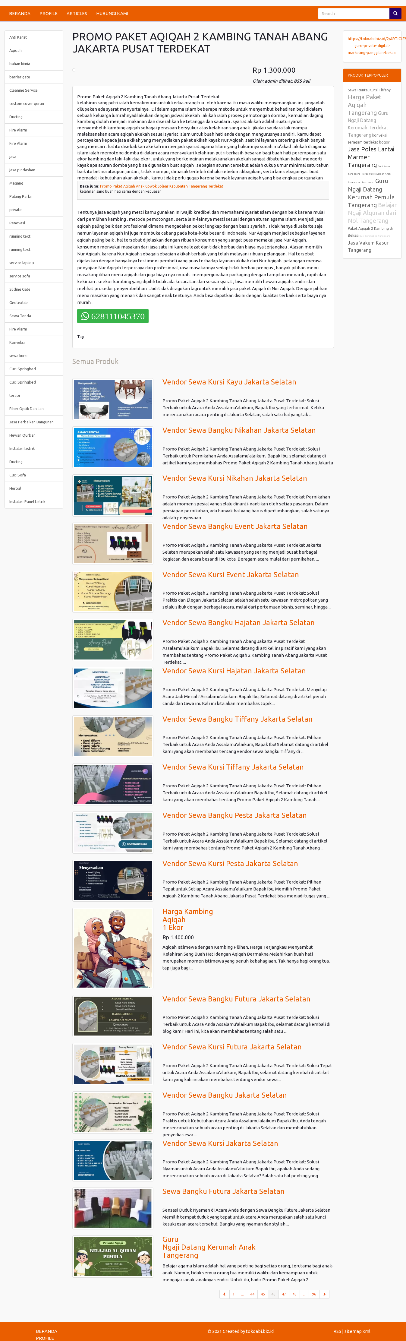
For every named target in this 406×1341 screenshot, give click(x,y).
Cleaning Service (23, 90)
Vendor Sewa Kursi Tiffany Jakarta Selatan (233, 767)
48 (294, 1294)
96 (314, 1294)
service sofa (19, 276)
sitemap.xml (357, 1331)
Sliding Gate (19, 289)
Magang (16, 183)
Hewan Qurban (22, 435)
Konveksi (17, 342)
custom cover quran (26, 103)
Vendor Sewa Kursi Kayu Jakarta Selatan (229, 382)
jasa (12, 156)
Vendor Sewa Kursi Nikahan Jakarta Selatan (234, 478)
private (15, 209)
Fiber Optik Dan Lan (26, 408)
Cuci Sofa (17, 475)
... (242, 1294)
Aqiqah (15, 50)
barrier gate (19, 77)
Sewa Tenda (20, 316)
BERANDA (19, 13)
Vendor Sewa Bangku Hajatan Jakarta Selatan (238, 622)
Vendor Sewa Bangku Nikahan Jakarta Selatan (239, 430)
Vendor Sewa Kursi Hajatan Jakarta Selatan (234, 671)
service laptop (21, 263)
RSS (337, 1331)
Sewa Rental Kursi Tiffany (369, 90)
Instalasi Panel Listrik (27, 501)
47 (284, 1294)
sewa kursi (18, 355)
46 (275, 1293)
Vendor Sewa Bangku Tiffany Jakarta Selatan (237, 719)
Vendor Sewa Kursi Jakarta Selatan (220, 1143)
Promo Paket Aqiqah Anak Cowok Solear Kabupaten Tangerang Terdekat (161, 186)
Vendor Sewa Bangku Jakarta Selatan (224, 1095)
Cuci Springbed (22, 369)
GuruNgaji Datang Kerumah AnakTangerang (209, 1247)
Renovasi (17, 223)
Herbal (15, 488)
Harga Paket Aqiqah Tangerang (365, 104)
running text (19, 236)
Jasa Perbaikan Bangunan (31, 422)
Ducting (16, 117)
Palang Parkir (20, 196)
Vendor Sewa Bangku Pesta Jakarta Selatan (234, 815)
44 (252, 1294)
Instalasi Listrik (22, 448)
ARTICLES (77, 13)
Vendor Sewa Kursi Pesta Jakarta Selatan (230, 863)
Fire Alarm (18, 130)
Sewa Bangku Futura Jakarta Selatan (223, 1191)
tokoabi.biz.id (260, 1331)
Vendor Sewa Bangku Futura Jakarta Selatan (236, 999)
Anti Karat (18, 37)
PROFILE (48, 13)
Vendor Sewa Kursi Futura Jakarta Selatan (232, 1047)
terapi (14, 395)
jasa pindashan (22, 170)
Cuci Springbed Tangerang (375, 236)
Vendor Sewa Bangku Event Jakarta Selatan (235, 526)
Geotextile (18, 302)
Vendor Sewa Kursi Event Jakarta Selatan (230, 575)
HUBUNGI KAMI (112, 13)
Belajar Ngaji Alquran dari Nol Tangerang (372, 212)
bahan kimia (19, 64)
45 (263, 1294)
